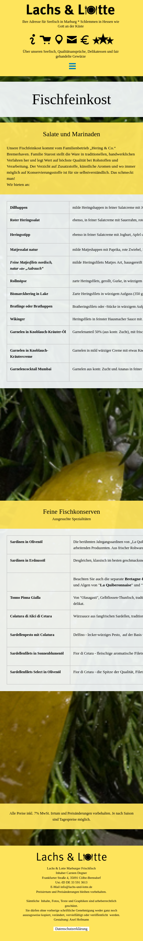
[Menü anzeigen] (72, 66)
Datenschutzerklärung (71, 929)
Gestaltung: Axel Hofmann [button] (71, 919)
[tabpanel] (70, 29)
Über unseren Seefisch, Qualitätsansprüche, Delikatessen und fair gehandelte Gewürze (71, 53)
